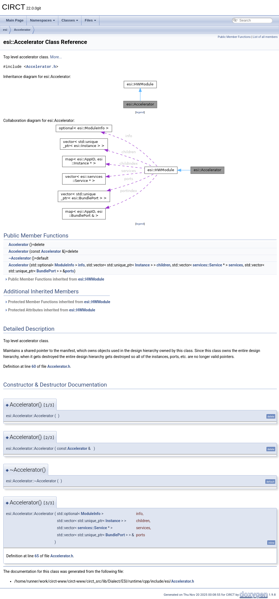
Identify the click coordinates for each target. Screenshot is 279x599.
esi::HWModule (91, 279)
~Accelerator (19, 258)
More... (56, 57)
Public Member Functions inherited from (54, 279)
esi (5, 29)
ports (69, 271)
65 (37, 556)
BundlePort (46, 271)
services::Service (207, 265)
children (164, 265)
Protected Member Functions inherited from (57, 302)
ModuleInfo (64, 265)
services (236, 265)
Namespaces (42, 20)
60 (34, 366)
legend (140, 112)
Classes (70, 20)
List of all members (265, 37)
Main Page (14, 20)
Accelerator (22, 29)
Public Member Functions (234, 37)
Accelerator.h (41, 66)
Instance (142, 265)
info (81, 265)
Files (90, 20)
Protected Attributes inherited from (50, 310)
